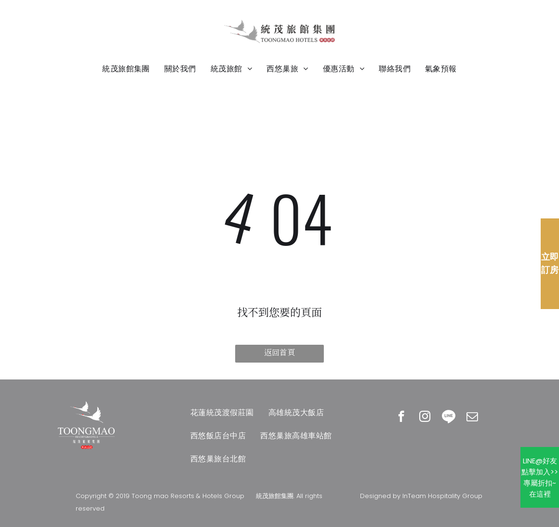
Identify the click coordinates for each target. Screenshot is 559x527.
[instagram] (424, 417)
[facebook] (401, 417)
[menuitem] (126, 68)
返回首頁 (279, 352)
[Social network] (448, 417)
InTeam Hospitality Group (442, 495)
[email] (472, 417)
